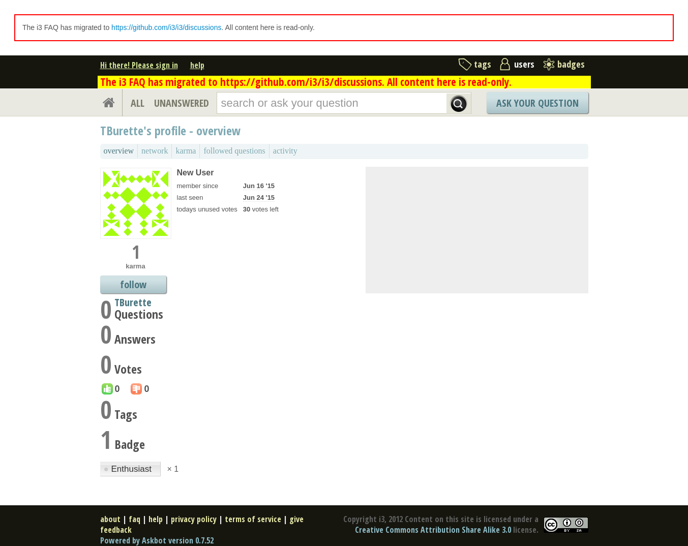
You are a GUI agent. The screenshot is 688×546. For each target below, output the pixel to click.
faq (134, 519)
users (524, 64)
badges (571, 64)
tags (482, 64)
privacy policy (194, 519)
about (110, 519)
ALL (137, 103)
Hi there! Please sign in (139, 65)
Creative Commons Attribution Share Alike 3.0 (433, 529)
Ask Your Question (537, 103)
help (197, 65)
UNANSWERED (181, 103)
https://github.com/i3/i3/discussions (166, 27)
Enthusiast (129, 469)
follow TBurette (133, 285)
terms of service (253, 519)
